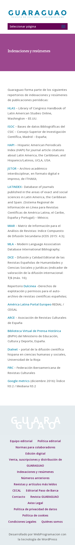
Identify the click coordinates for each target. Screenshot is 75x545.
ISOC (11, 126)
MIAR (11, 226)
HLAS (11, 108)
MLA (11, 244)
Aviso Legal (35, 503)
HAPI (11, 145)
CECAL (16, 490)
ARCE (11, 318)
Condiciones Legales (22, 521)
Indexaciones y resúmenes (35, 472)
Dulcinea (30, 286)
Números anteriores (35, 478)
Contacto (18, 497)
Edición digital (35, 453)
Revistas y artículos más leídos (35, 484)
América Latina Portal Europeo (29, 304)
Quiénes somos (52, 521)
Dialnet (13, 349)
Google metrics (19, 381)
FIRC (10, 368)
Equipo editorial (21, 441)
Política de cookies (35, 515)
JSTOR (12, 168)
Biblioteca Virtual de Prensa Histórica (34, 331)
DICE (11, 257)
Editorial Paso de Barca (42, 490)
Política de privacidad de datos (35, 509)
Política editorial (49, 441)
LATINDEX (15, 187)
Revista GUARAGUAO (44, 497)
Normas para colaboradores (35, 447)
